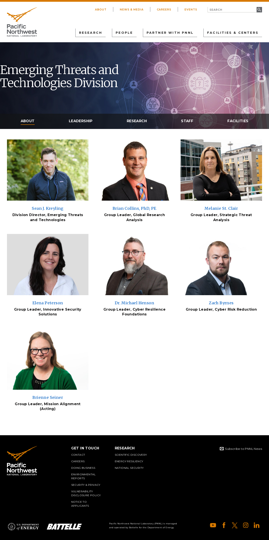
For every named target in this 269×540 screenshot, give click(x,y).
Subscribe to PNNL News (243, 448)
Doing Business (83, 467)
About (101, 9)
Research (137, 121)
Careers (164, 9)
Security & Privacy (85, 484)
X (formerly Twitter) (234, 525)
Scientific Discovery (131, 454)
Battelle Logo (64, 527)
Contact (78, 454)
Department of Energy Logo (23, 527)
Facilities (237, 121)
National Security (129, 467)
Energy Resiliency (129, 461)
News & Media (132, 9)
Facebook (224, 525)
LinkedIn (256, 525)
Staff (187, 121)
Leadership (81, 121)
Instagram (245, 525)
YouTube (213, 525)
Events (190, 9)
